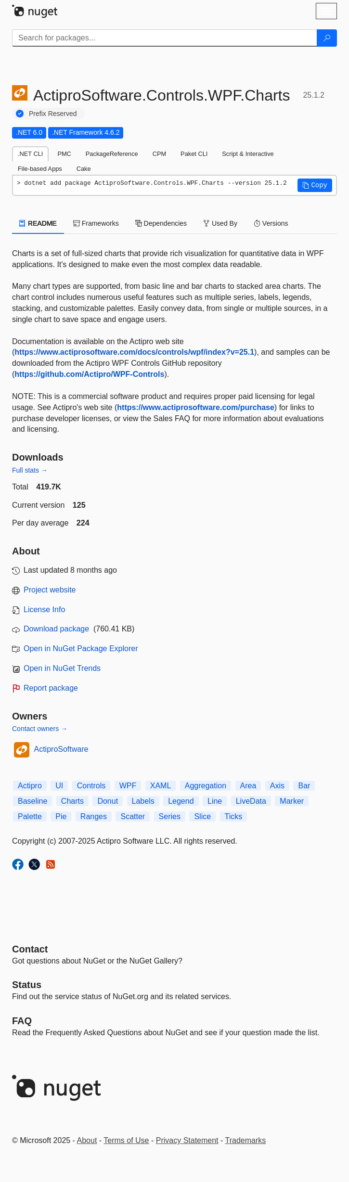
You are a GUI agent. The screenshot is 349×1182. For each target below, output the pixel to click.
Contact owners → (39, 728)
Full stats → (30, 470)
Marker (292, 801)
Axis (277, 786)
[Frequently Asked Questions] (22, 1020)
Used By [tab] (220, 223)
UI (59, 786)
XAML (160, 786)
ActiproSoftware (61, 749)
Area (248, 786)
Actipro (30, 786)
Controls (91, 786)
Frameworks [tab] (96, 223)
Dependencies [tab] (161, 223)
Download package (56, 629)
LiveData (251, 801)
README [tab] (38, 223)
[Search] (327, 38)
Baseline (32, 801)
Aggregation (205, 786)
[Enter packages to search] (164, 38)
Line (214, 801)
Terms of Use (126, 1140)
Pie (60, 816)
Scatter (132, 816)
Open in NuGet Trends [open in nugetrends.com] (62, 668)
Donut (107, 801)
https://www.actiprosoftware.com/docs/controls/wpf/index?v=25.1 (134, 352)
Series (170, 816)
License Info (44, 609)
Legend (181, 801)
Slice (202, 816)
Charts (72, 801)
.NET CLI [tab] (30, 153)
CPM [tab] (159, 153)
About (87, 1140)
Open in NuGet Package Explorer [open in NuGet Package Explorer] (81, 648)
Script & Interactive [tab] (247, 153)
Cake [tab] (84, 168)
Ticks (234, 816)
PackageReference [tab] (112, 153)
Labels (143, 801)
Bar (304, 786)
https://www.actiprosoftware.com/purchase (195, 407)
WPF (128, 786)
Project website (50, 590)
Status (26, 984)
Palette (30, 816)
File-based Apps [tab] (40, 168)
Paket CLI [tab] (194, 153)
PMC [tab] (64, 153)
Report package (51, 688)
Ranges (93, 816)
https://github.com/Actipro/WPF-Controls (89, 374)
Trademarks (245, 1140)
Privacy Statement (187, 1140)
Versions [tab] (271, 223)
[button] (314, 185)
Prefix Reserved (53, 113)
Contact (30, 949)
